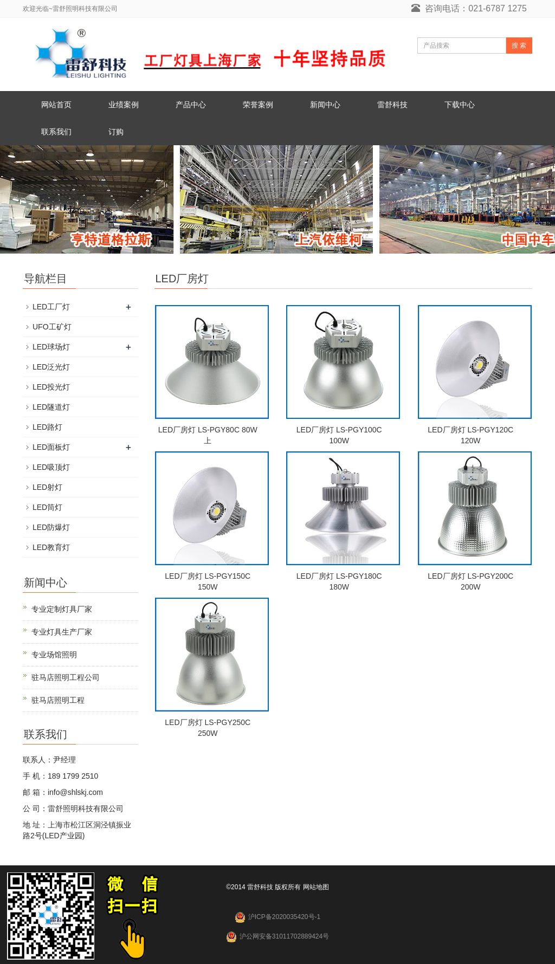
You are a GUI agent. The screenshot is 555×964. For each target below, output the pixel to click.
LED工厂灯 (51, 306)
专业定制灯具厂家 (61, 609)
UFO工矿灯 (52, 326)
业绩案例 (123, 104)
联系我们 (56, 131)
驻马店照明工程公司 (65, 677)
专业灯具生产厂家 (61, 631)
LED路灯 (47, 427)
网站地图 (316, 887)
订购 (116, 131)
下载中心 (459, 104)
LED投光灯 (51, 387)
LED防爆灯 (51, 527)
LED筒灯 (47, 507)
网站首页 (56, 104)
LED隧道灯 (51, 407)
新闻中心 (325, 104)
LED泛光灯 (51, 367)
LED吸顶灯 (51, 467)
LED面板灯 (51, 447)
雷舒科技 (392, 104)
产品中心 (191, 104)
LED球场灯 (51, 346)
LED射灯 (47, 487)
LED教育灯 (51, 547)
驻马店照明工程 (58, 700)
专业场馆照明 (54, 654)
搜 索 (519, 45)
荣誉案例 (258, 104)
